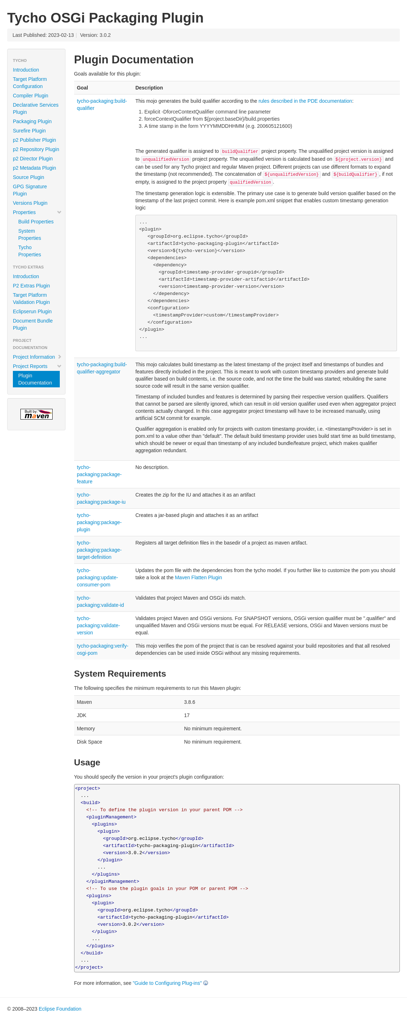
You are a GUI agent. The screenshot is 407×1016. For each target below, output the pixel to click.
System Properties (29, 234)
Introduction (26, 70)
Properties (37, 212)
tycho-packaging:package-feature (99, 474)
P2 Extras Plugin (31, 286)
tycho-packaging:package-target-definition (99, 550)
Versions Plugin (30, 203)
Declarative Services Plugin (36, 108)
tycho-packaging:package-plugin (99, 522)
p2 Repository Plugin (36, 149)
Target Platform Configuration (30, 82)
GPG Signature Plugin (30, 190)
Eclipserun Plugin (32, 311)
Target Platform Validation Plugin (31, 298)
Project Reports (37, 366)
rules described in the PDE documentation (305, 101)
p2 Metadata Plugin (34, 168)
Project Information (37, 357)
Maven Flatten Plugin (198, 577)
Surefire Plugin (29, 131)
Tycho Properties (29, 251)
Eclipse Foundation (60, 1009)
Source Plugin (28, 177)
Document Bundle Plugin (33, 324)
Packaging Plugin (32, 121)
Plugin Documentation (35, 379)
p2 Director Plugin (33, 158)
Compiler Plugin (30, 95)
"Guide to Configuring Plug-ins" (167, 983)
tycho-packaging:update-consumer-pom (97, 577)
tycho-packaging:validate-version (98, 625)
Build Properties (36, 221)
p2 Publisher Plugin (34, 140)
